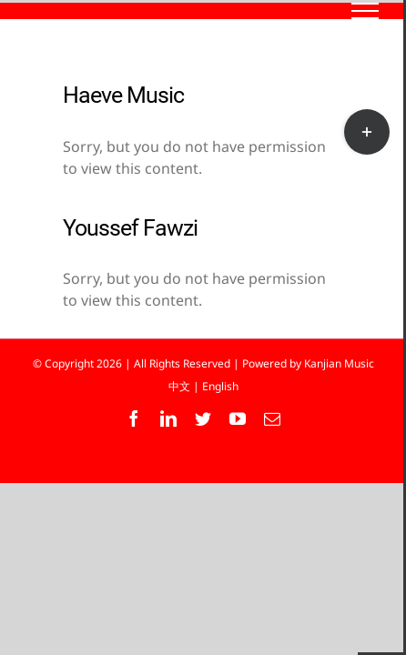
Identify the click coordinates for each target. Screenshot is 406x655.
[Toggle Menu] (365, 11)
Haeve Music (123, 95)
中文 (179, 386)
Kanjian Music (339, 363)
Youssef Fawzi (130, 228)
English (220, 386)
